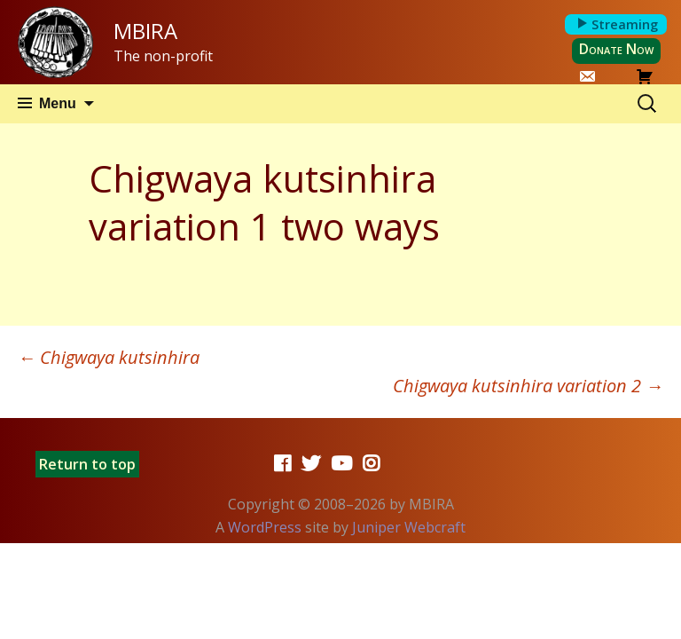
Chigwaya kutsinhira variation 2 (528, 386)
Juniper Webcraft (409, 527)
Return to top (87, 464)
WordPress (264, 527)
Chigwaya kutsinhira (109, 357)
